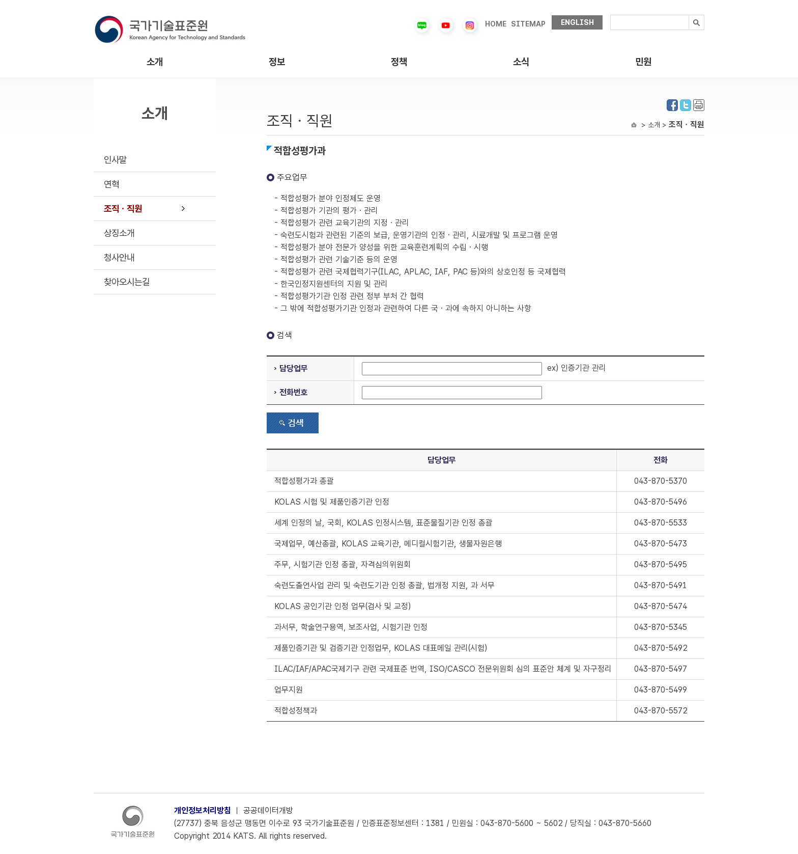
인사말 (115, 159)
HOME (495, 24)
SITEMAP (528, 24)
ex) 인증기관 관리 (484, 368)
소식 (521, 62)
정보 (277, 62)
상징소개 (119, 233)
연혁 (111, 184)
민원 (643, 62)
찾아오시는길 (127, 282)
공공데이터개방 (268, 810)
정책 (399, 62)
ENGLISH (577, 22)
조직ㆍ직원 (123, 208)
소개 (155, 62)
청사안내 (119, 257)
